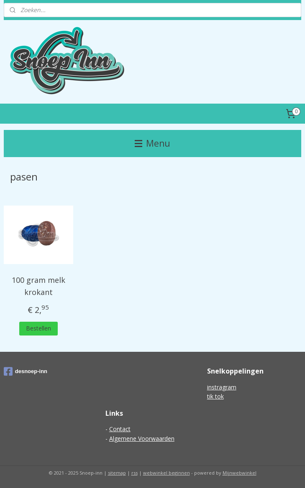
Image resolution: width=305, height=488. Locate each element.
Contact (120, 429)
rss (134, 473)
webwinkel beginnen (166, 473)
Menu (152, 143)
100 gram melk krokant (38, 286)
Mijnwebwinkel (239, 473)
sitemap (117, 473)
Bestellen (38, 328)
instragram (221, 387)
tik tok (215, 396)
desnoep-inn (25, 371)
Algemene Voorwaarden (141, 438)
